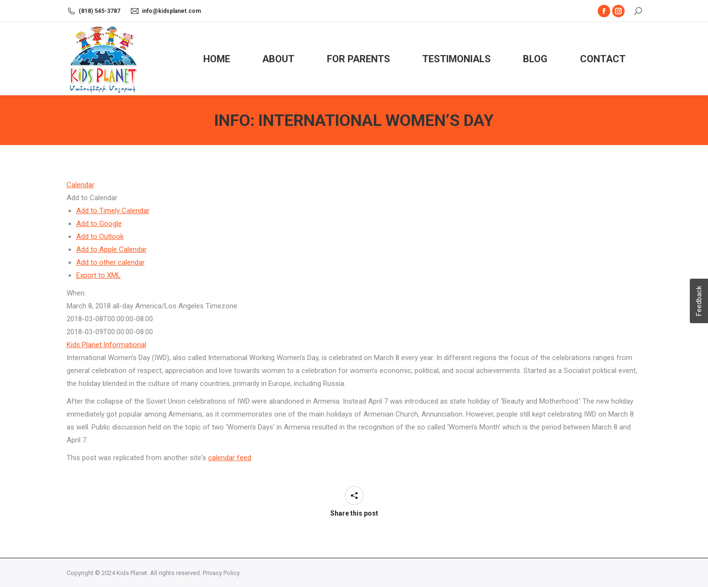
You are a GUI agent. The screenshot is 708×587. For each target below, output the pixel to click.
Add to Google (99, 223)
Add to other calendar (110, 262)
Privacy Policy (221, 572)
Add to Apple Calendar (111, 249)
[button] (92, 197)
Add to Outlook (100, 236)
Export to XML (98, 275)
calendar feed (229, 457)
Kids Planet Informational (106, 344)
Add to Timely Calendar (113, 210)
